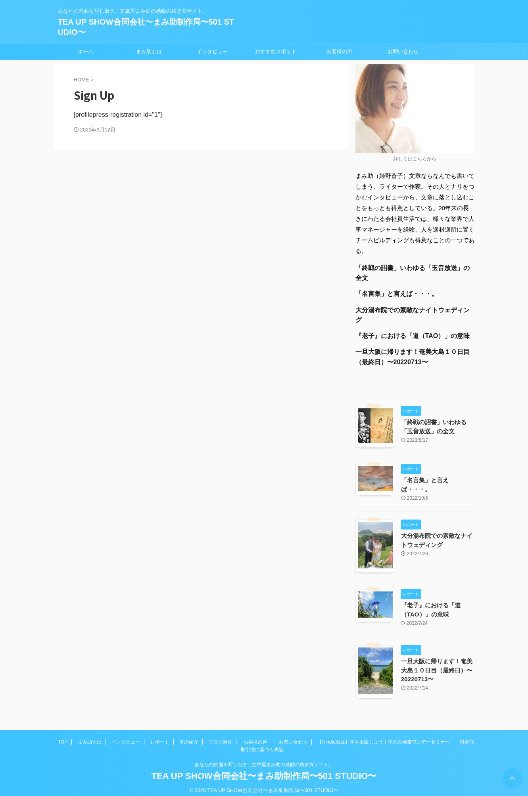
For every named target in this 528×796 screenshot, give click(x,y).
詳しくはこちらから (415, 159)
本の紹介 (188, 736)
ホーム (85, 51)
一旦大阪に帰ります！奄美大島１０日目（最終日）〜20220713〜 (412, 358)
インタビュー (212, 51)
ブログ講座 (220, 736)
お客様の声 (339, 51)
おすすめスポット (275, 51)
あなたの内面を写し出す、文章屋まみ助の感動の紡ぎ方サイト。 (264, 758)
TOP (62, 736)
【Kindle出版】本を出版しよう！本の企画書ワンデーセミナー (383, 736)
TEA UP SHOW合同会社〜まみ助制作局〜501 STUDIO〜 (264, 770)
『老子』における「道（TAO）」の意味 (412, 337)
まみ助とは (149, 51)
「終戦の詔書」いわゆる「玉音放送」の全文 (412, 273)
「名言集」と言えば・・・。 (396, 294)
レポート (159, 736)
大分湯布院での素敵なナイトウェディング (412, 316)
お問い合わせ (403, 51)
